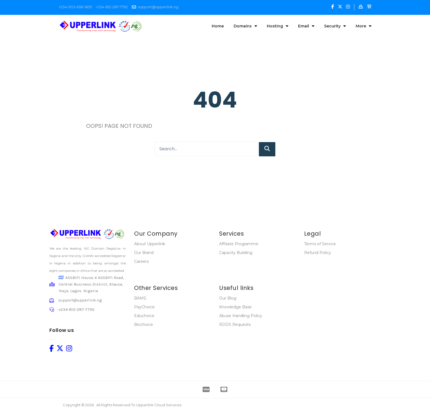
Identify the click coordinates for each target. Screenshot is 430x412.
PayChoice (144, 306)
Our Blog (227, 298)
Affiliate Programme (238, 243)
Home (218, 26)
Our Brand (144, 252)
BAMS (140, 298)
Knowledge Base (235, 306)
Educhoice (144, 315)
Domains (245, 26)
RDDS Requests (235, 324)
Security (335, 26)
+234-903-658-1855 (75, 7)
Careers (141, 261)
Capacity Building (235, 252)
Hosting (277, 26)
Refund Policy (317, 252)
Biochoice (143, 324)
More (363, 26)
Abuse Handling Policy (240, 315)
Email (306, 26)
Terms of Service (320, 243)
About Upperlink (149, 243)
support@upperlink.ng (158, 7)
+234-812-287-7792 (112, 7)
